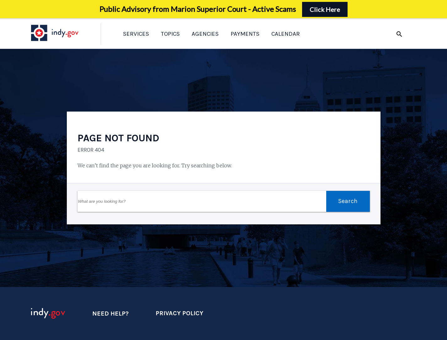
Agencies (205, 33)
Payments (245, 33)
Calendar (285, 33)
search (399, 34)
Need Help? (110, 313)
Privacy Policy (179, 313)
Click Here (325, 9)
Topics (170, 33)
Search (348, 201)
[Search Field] (201, 201)
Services (136, 33)
